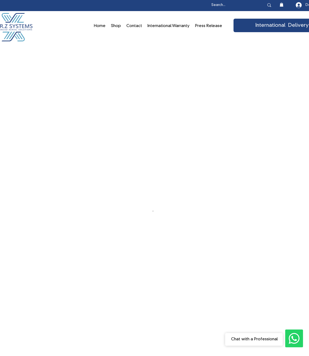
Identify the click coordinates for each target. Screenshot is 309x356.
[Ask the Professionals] (294, 338)
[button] (281, 4)
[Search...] (232, 5)
